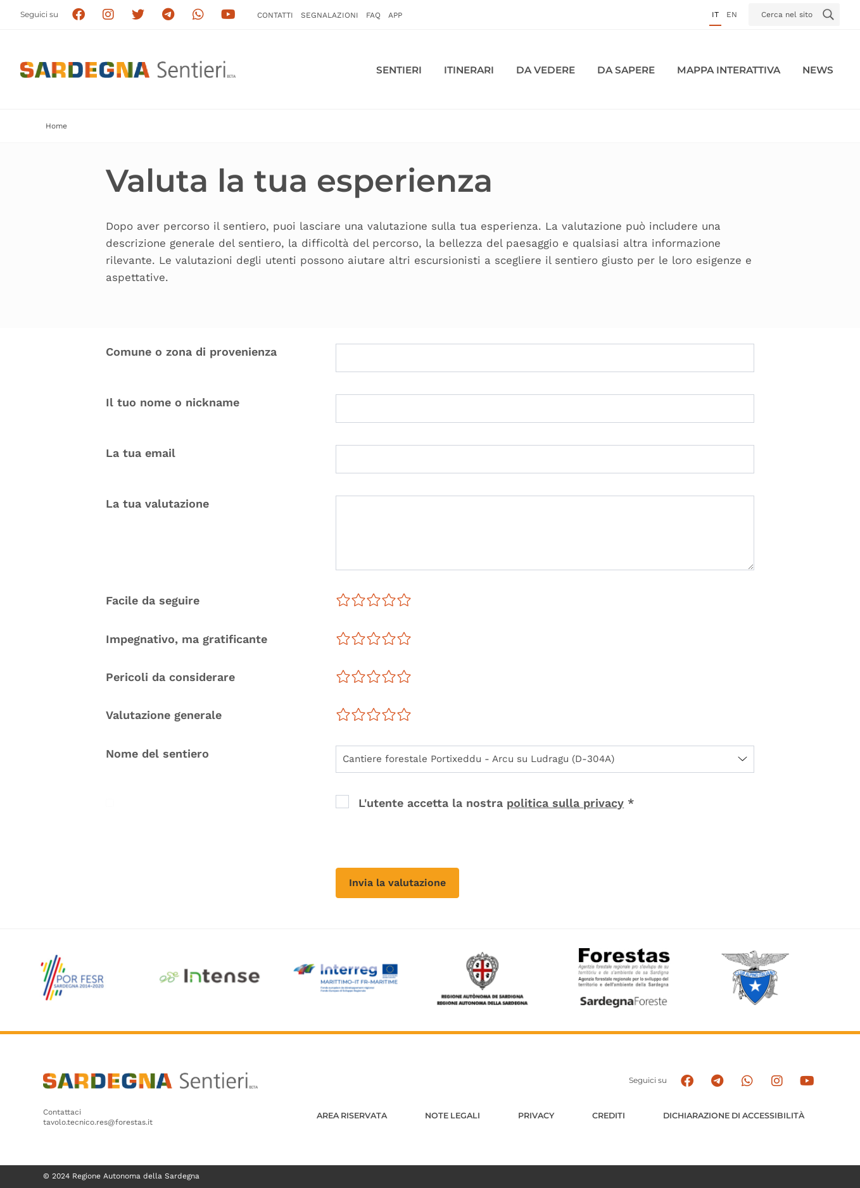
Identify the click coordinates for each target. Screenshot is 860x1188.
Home (56, 126)
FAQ (373, 15)
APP (395, 15)
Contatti (275, 15)
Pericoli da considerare (170, 677)
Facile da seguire (152, 600)
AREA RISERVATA (352, 1115)
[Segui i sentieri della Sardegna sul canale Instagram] (108, 15)
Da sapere (626, 70)
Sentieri (399, 70)
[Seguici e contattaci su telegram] (168, 15)
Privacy (536, 1115)
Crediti (608, 1115)
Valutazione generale (164, 715)
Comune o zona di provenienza (191, 351)
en (731, 14)
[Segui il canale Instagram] (777, 1080)
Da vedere (545, 70)
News (817, 70)
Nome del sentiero (157, 753)
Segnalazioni (329, 15)
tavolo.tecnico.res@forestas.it (98, 1122)
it (715, 14)
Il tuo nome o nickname (172, 402)
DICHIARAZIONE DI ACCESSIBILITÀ (733, 1115)
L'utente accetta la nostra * (496, 803)
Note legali (452, 1115)
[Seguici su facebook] (78, 15)
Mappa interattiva (728, 70)
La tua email (140, 453)
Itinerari (469, 70)
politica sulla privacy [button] (565, 803)
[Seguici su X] (138, 15)
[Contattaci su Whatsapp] (198, 15)
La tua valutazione (157, 503)
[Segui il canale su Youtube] (228, 15)
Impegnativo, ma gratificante (186, 639)
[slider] (374, 600)
